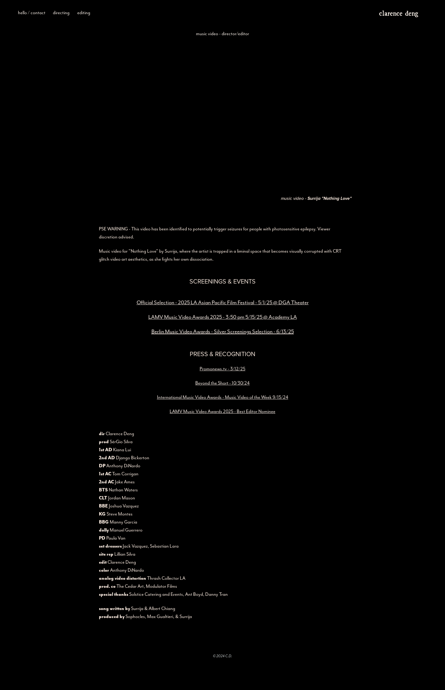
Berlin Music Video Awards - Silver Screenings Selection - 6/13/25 (222, 331)
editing (83, 12)
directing (61, 12)
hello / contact (31, 12)
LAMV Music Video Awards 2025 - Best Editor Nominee (222, 411)
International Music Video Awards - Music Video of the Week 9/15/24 (222, 397)
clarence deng (398, 12)
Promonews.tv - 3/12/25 (222, 369)
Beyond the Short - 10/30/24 (222, 383)
